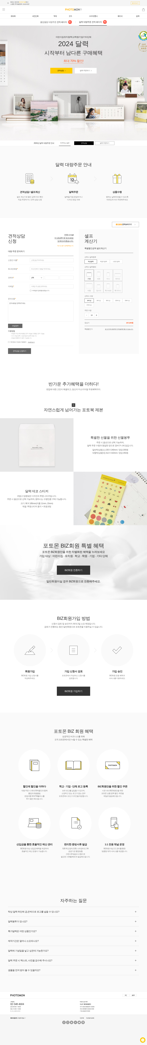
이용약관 (82, 1018)
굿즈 (70, 16)
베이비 (120, 16)
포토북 (13, 16)
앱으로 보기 (135, 3)
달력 (137, 16)
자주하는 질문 (64, 143)
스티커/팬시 (93, 16)
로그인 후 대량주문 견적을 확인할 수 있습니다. (119, 329)
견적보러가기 (124, 224)
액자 (55, 16)
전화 (66, 235)
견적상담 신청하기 (19, 351)
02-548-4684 (17, 1004)
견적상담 (60, 70)
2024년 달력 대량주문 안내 (44, 143)
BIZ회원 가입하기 (73, 691)
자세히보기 (31, 342)
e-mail (71, 235)
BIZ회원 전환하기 (73, 570)
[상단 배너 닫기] (8, 3)
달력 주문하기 (85, 70)
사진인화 (35, 16)
